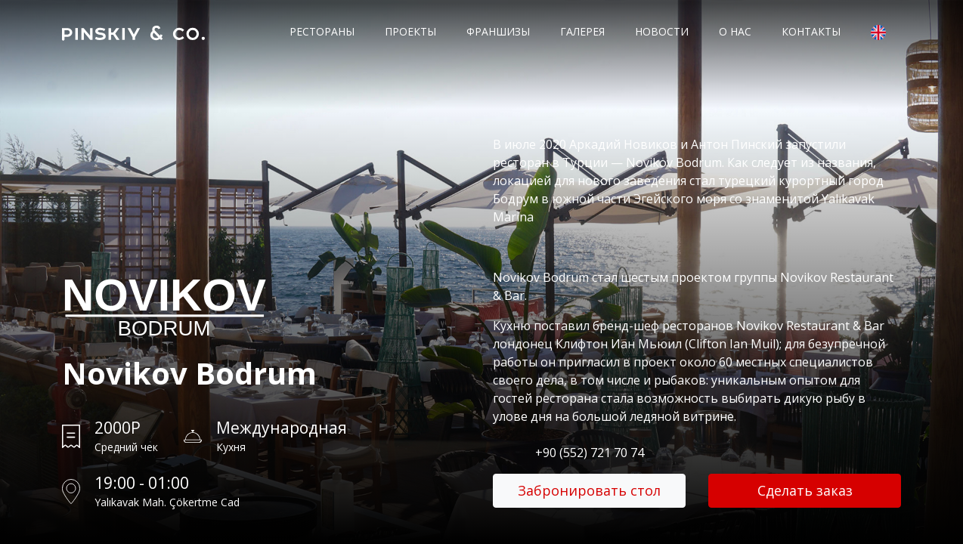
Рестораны (322, 31)
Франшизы (498, 31)
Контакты (811, 31)
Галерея (582, 31)
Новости (662, 31)
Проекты (410, 31)
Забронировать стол (589, 490)
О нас (735, 31)
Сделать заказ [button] (805, 490)
